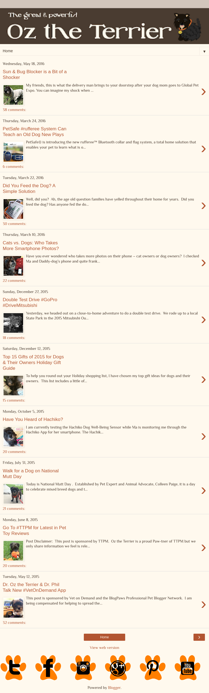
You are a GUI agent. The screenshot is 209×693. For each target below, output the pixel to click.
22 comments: (14, 280)
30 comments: (14, 223)
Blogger (114, 687)
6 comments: (13, 166)
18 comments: (14, 337)
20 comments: (14, 451)
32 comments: (14, 622)
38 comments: (14, 109)
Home (104, 637)
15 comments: (14, 400)
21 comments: (14, 508)
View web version (104, 647)
